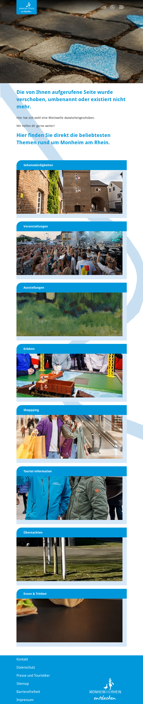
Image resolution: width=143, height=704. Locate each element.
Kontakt (22, 659)
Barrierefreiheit (28, 692)
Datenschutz (25, 667)
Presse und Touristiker (33, 675)
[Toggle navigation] (121, 7)
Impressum (25, 700)
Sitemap (22, 684)
